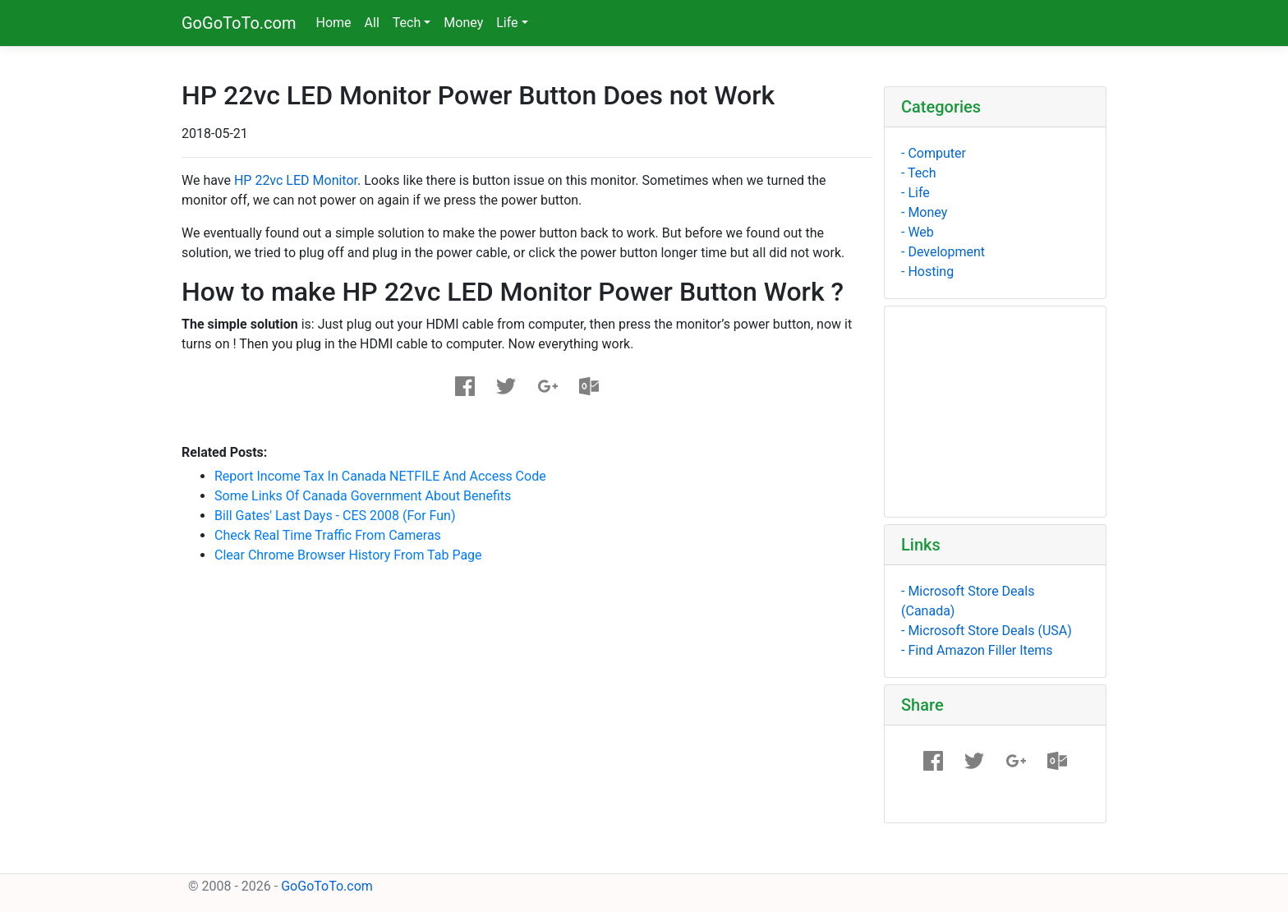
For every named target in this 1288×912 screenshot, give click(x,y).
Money (463, 22)
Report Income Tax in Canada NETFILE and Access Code (380, 476)
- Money (924, 212)
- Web (917, 232)
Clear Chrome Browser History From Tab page (348, 555)
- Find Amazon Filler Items (977, 650)
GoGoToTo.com (239, 23)
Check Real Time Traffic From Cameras (327, 535)
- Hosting (927, 271)
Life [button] (507, 22)
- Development (943, 252)
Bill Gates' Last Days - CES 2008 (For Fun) (335, 515)
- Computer (933, 153)
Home (334, 22)
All (372, 22)
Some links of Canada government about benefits (362, 496)
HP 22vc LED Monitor (295, 180)
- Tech (918, 173)
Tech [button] (407, 22)
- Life (915, 192)
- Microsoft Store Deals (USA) (986, 630)
